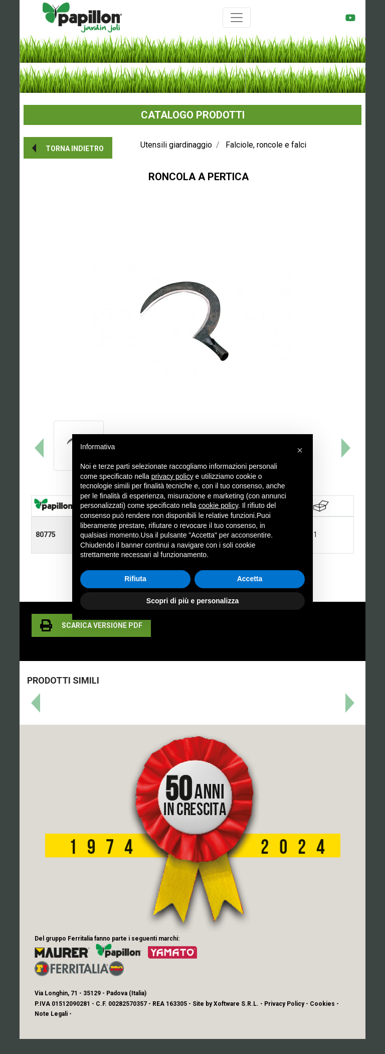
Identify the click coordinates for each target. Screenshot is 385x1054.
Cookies (322, 1003)
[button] (68, 148)
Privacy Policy (284, 1003)
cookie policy (218, 505)
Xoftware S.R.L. (236, 1003)
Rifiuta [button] (135, 579)
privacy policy (172, 476)
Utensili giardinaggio (176, 145)
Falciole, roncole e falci (266, 145)
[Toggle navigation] (237, 18)
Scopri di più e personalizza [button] (192, 601)
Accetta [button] (250, 579)
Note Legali (51, 1013)
